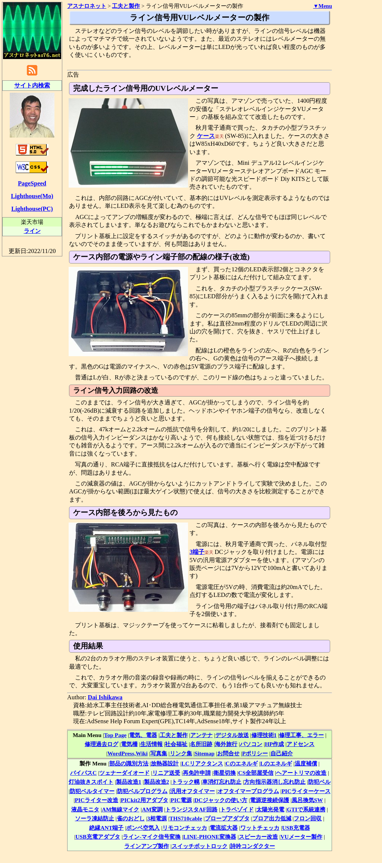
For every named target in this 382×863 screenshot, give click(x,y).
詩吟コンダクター (252, 846)
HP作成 (274, 744)
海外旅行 (226, 744)
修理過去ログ (101, 744)
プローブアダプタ (227, 818)
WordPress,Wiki (127, 753)
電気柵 (129, 744)
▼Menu (322, 6)
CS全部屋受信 (256, 773)
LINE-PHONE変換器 (209, 836)
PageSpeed (32, 183)
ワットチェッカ (259, 828)
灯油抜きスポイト (91, 782)
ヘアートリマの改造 (301, 773)
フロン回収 (308, 818)
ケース (206, 135)
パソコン (251, 744)
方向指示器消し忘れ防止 (275, 782)
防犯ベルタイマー (92, 791)
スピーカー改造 (258, 836)
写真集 (158, 753)
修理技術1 (264, 735)
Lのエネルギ (276, 763)
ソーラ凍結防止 (94, 818)
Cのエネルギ (242, 763)
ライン (32, 231)
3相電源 (157, 818)
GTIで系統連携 (306, 809)
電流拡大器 (224, 828)
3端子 (197, 551)
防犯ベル (319, 782)
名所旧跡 (201, 744)
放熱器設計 (165, 763)
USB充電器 (296, 828)
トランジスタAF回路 (191, 809)
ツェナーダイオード (124, 773)
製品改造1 (128, 782)
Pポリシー (255, 753)
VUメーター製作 (301, 836)
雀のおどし (131, 818)
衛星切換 (224, 773)
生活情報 (151, 744)
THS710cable (185, 818)
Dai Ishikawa (105, 697)
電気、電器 (143, 735)
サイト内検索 (32, 85)
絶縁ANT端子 (106, 828)
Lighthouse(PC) (32, 208)
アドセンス (300, 744)
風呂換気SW (307, 800)
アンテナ (201, 735)
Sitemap (205, 753)
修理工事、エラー (301, 735)
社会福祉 (176, 744)
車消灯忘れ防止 (221, 782)
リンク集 (181, 753)
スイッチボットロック (200, 846)
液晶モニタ (85, 809)
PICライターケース (306, 791)
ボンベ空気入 (143, 828)
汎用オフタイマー (192, 791)
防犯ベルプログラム (142, 791)
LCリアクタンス (202, 763)
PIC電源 (181, 800)
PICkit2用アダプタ (144, 800)
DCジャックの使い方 (220, 800)
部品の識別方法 (128, 763)
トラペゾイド (237, 809)
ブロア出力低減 (271, 818)
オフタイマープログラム (248, 791)
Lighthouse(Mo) (32, 196)
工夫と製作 (174, 735)
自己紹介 (281, 753)
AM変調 (152, 809)
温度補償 (306, 763)
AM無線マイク (121, 809)
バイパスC (83, 773)
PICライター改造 (96, 800)
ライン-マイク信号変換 (152, 836)
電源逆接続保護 (269, 800)
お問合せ (228, 753)
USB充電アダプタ (97, 836)
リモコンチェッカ (184, 828)
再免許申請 (197, 773)
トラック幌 (186, 782)
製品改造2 (156, 782)
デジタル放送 (232, 735)
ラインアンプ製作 (146, 846)
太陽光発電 (270, 809)
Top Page (115, 735)
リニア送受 (166, 773)
